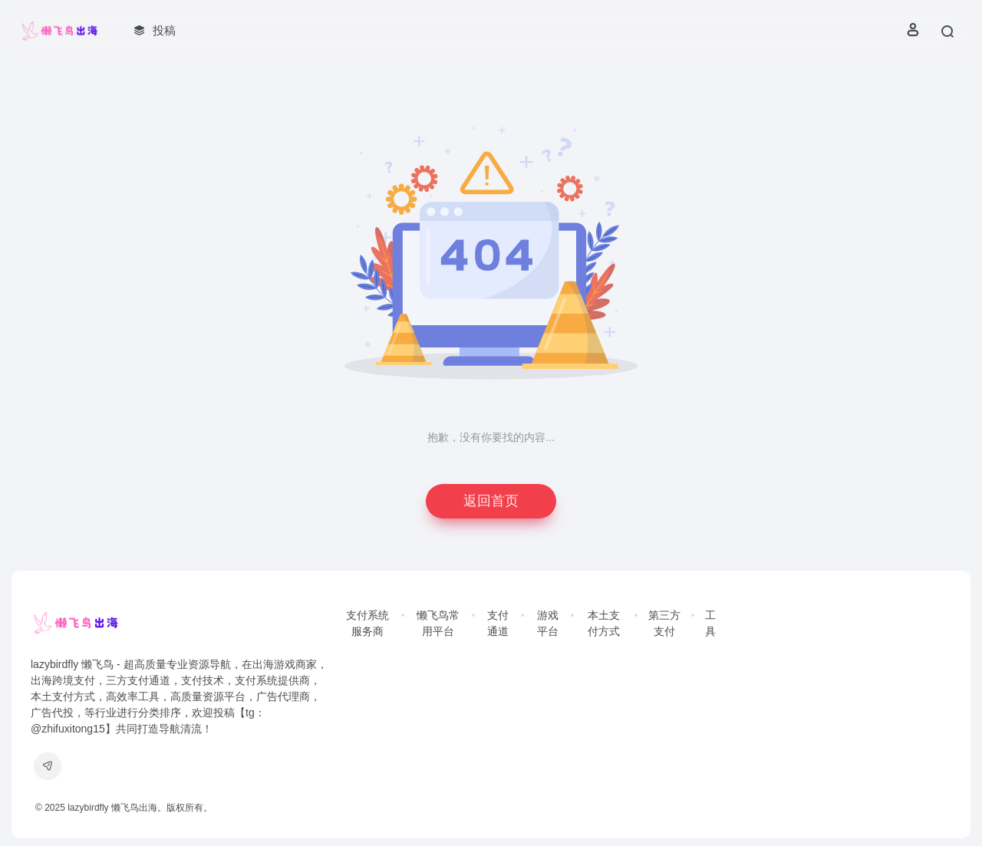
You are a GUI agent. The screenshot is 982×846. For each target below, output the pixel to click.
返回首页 (491, 501)
